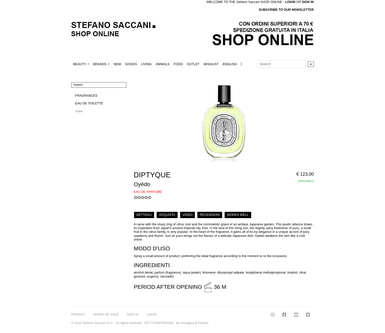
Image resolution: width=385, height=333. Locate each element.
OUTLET (193, 64)
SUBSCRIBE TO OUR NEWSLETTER (286, 9)
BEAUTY (80, 64)
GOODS (131, 64)
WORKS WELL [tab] (238, 215)
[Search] (281, 64)
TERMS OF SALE (106, 314)
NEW (117, 64)
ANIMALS (163, 64)
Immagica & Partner (194, 323)
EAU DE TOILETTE (89, 103)
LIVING (146, 64)
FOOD (178, 64)
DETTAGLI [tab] (144, 215)
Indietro (78, 84)
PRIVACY (78, 314)
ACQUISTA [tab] (167, 215)
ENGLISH (230, 64)
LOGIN (152, 314)
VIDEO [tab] (188, 215)
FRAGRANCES (86, 95)
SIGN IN (308, 2)
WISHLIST (211, 64)
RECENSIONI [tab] (210, 215)
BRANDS (100, 64)
